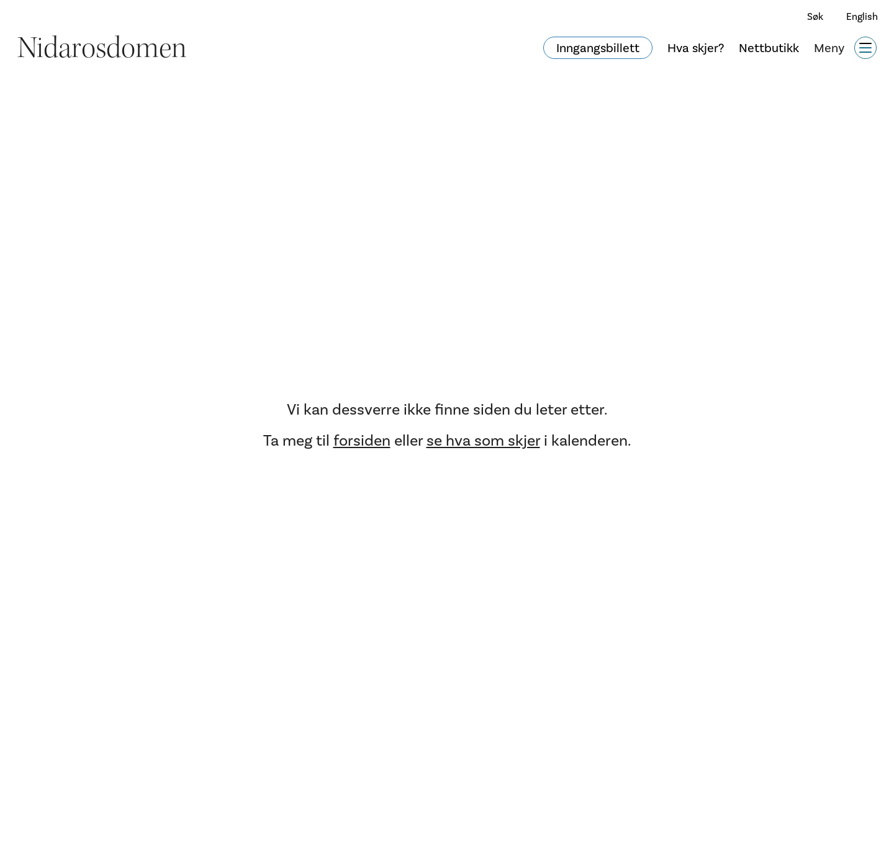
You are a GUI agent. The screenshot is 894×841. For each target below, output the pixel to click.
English (862, 17)
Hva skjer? (695, 47)
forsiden (362, 440)
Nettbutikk (769, 47)
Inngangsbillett (597, 47)
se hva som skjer (483, 440)
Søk (815, 16)
